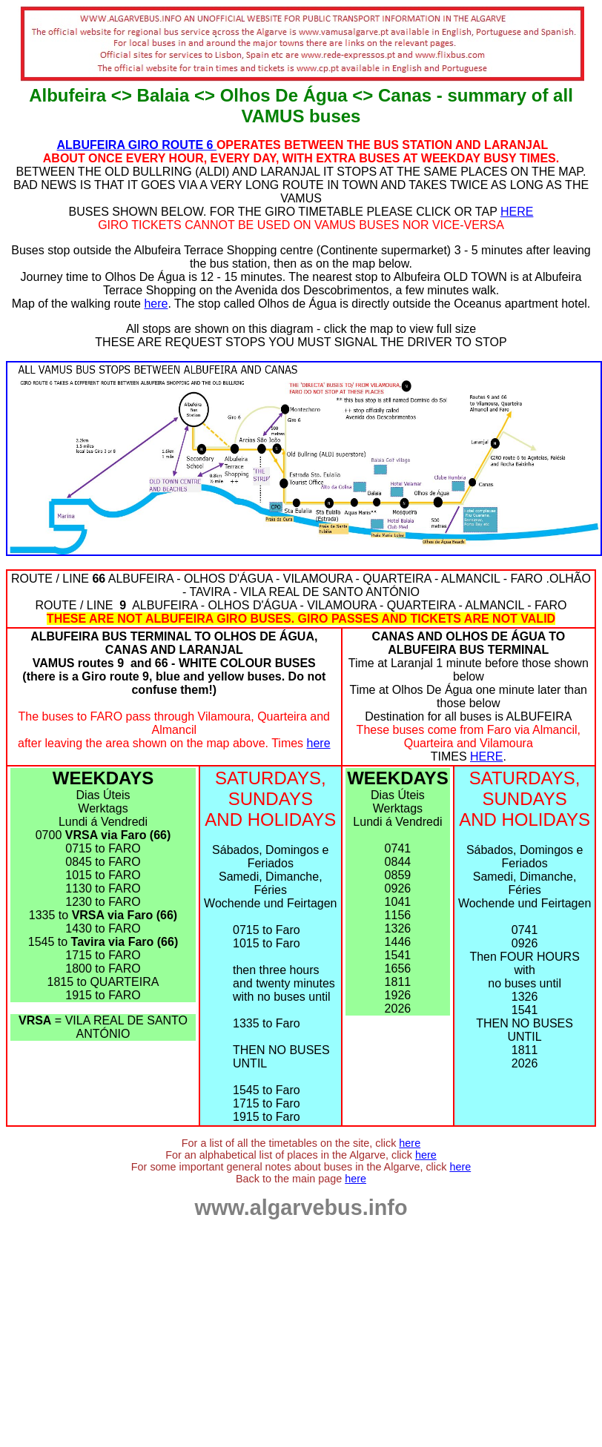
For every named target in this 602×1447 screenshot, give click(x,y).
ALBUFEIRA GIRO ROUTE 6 (136, 145)
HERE (516, 211)
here (156, 303)
